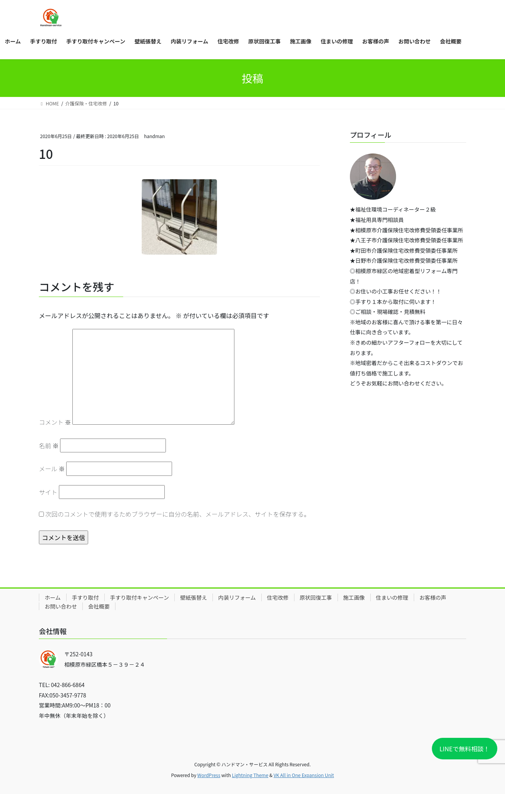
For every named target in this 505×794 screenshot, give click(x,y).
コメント (55, 422)
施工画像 (354, 597)
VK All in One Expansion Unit (304, 775)
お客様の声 (433, 597)
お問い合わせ (61, 606)
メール (52, 468)
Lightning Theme (250, 775)
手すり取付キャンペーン (139, 597)
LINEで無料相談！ (465, 748)
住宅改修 (278, 597)
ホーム (53, 597)
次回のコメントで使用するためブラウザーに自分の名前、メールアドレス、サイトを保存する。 (177, 514)
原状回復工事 (316, 597)
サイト (48, 492)
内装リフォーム (237, 597)
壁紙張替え (193, 597)
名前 (49, 445)
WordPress (209, 775)
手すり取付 (85, 597)
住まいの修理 (392, 597)
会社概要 (99, 606)
